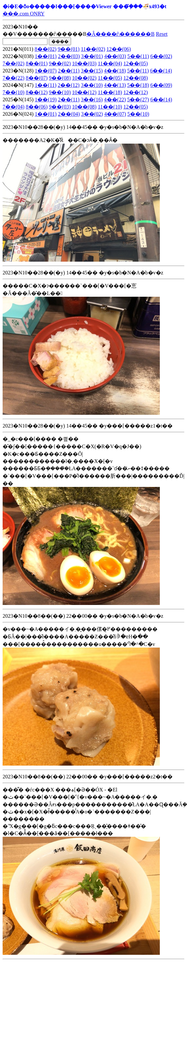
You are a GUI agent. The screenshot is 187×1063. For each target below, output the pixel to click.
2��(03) (69, 56)
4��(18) (115, 70)
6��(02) (161, 56)
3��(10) (92, 85)
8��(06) (37, 107)
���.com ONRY (24, 13)
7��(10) (14, 92)
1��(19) (46, 99)
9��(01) (69, 49)
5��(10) (138, 114)
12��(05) (135, 63)
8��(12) (37, 92)
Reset (162, 34)
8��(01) (37, 63)
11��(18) (110, 92)
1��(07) (46, 70)
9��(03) (60, 107)
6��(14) (161, 70)
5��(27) (138, 99)
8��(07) (37, 78)
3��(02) (92, 114)
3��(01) (92, 56)
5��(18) (138, 85)
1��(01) (46, 56)
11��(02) (93, 49)
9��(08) (60, 78)
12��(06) (118, 49)
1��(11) (45, 85)
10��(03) (84, 63)
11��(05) (110, 78)
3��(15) (92, 70)
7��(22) (14, 78)
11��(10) (110, 107)
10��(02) (84, 78)
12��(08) (135, 78)
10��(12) (84, 92)
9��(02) (60, 63)
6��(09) (161, 85)
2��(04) (69, 114)
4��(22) (115, 99)
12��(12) (135, 92)
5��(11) (138, 56)
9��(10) (60, 92)
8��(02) (46, 49)
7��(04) (14, 107)
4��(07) (115, 114)
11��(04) (110, 63)
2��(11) (69, 70)
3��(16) (92, 99)
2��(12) (69, 85)
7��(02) (14, 63)
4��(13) (115, 85)
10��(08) (84, 107)
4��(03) (115, 56)
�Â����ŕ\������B (120, 34)
